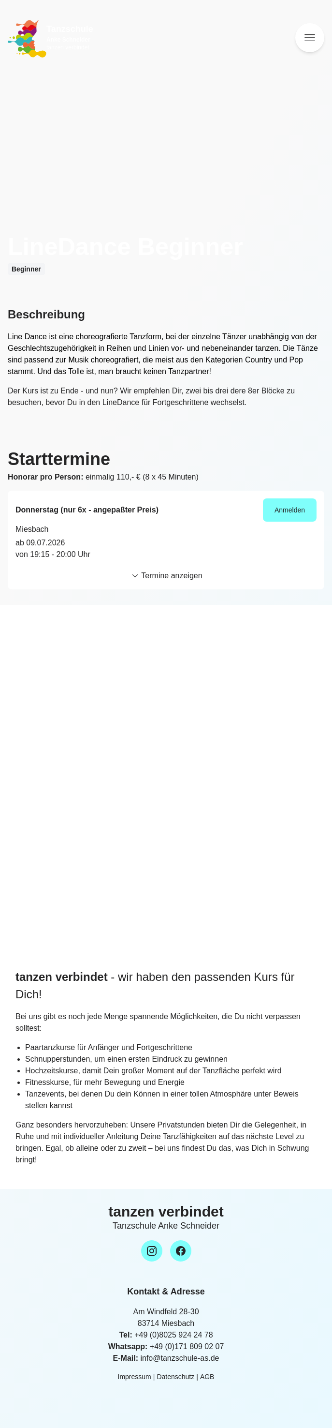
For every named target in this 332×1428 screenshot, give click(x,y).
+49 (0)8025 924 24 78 (173, 1335)
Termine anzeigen (166, 576)
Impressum (134, 1377)
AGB (207, 1377)
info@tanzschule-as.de (179, 1358)
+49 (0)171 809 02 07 (187, 1346)
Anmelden (289, 510)
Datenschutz (175, 1377)
